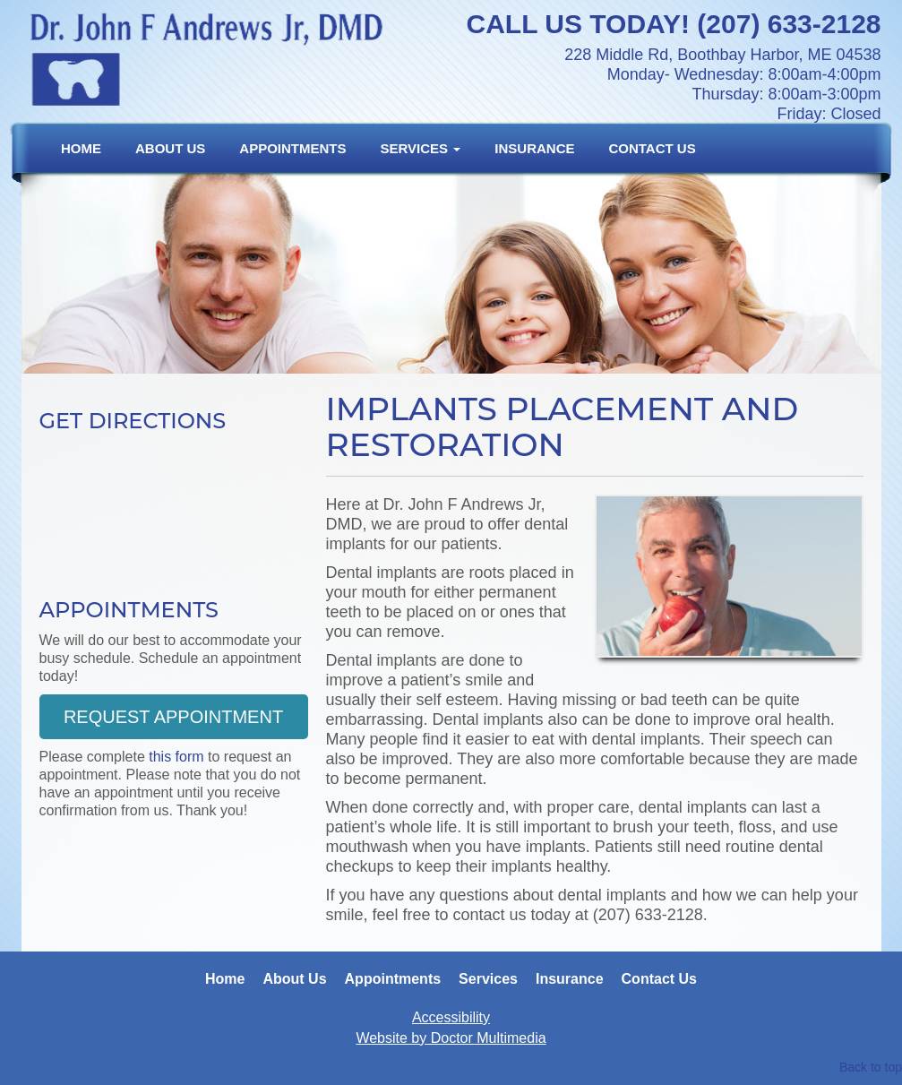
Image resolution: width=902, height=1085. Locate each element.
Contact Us (651, 148)
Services (421, 148)
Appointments (292, 148)
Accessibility (451, 1017)
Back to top (870, 1067)
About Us (170, 148)
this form (176, 756)
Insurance (534, 148)
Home (81, 148)
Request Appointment (173, 717)
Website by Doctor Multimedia (450, 1038)
